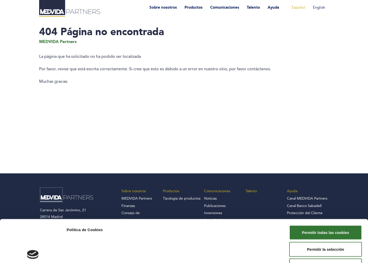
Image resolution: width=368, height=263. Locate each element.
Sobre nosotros (163, 7)
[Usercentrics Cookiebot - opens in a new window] (33, 253)
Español (298, 7)
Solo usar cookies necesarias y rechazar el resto (325, 226)
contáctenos (258, 68)
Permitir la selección (325, 207)
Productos (194, 7)
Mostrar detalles (275, 253)
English (319, 7)
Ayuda (273, 7)
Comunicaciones (224, 7)
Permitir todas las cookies (325, 190)
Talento (253, 7)
